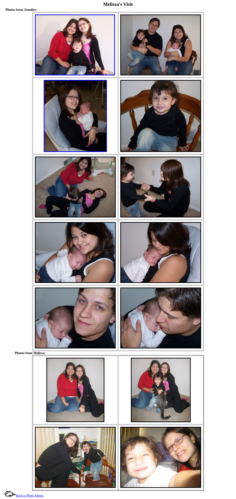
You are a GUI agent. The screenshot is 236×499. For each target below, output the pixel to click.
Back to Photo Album (30, 495)
